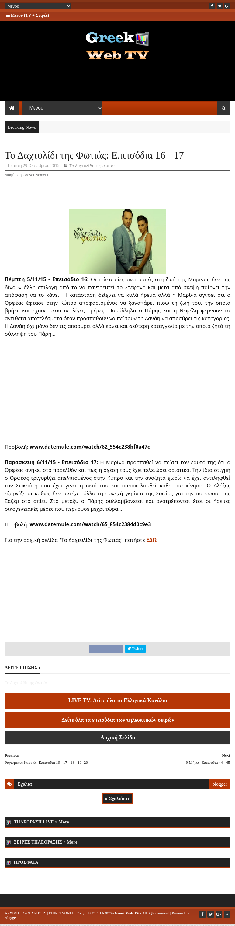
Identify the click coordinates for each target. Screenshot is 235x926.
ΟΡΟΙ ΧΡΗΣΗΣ (34, 915)
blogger (220, 785)
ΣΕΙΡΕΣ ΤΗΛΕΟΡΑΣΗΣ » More (45, 843)
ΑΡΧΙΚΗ (12, 915)
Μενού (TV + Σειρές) (27, 15)
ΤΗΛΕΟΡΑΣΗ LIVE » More (41, 823)
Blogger (11, 919)
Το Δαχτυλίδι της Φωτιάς (93, 167)
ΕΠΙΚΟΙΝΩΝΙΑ (61, 915)
